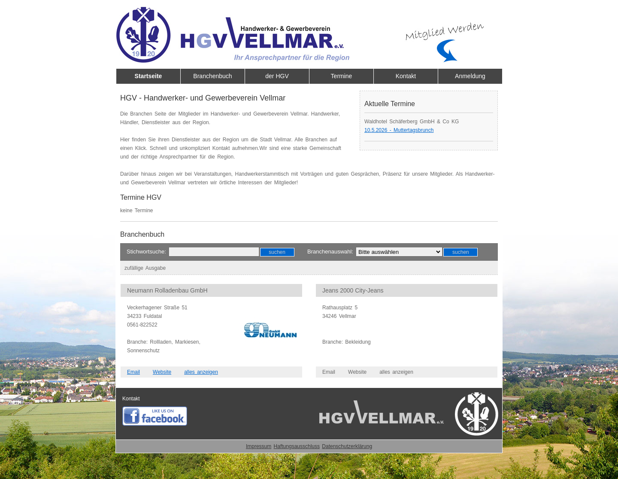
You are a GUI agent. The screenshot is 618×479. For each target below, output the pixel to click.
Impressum (258, 446)
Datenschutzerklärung (347, 446)
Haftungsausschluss (297, 446)
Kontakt (406, 76)
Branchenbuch (212, 76)
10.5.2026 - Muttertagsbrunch (398, 130)
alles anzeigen (201, 372)
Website (162, 372)
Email (133, 372)
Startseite (148, 76)
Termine (341, 76)
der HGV (276, 76)
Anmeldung (470, 76)
